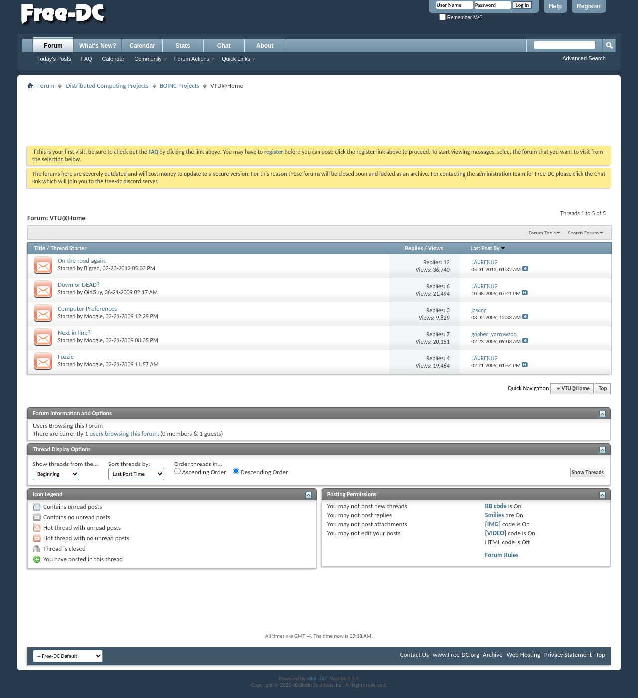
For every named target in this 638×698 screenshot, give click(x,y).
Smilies (494, 515)
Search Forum (583, 233)
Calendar (113, 59)
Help (555, 6)
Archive (492, 654)
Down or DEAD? (79, 284)
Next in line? (74, 332)
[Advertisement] (319, 114)
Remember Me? (460, 17)
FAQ (86, 59)
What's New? (97, 45)
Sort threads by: (129, 463)
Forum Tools (542, 233)
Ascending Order (200, 472)
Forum (53, 45)
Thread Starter (69, 248)
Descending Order (260, 472)
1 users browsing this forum (121, 433)
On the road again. (82, 260)
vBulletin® (318, 678)
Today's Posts (54, 59)
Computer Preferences (87, 308)
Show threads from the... (65, 463)
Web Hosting (523, 654)
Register (589, 6)
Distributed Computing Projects (107, 85)
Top (603, 388)
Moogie (93, 316)
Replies (414, 248)
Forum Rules (502, 555)
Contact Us (414, 654)
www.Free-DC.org (456, 654)
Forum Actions (191, 59)
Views (435, 248)
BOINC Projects (180, 85)
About (265, 45)
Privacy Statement (568, 654)
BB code (496, 506)
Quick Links (236, 59)
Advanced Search (584, 58)
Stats (183, 45)
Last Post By (488, 248)
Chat (224, 45)
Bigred (92, 268)
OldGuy (93, 292)
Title (39, 248)
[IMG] (493, 524)
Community (148, 59)
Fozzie (66, 356)
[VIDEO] (496, 533)
